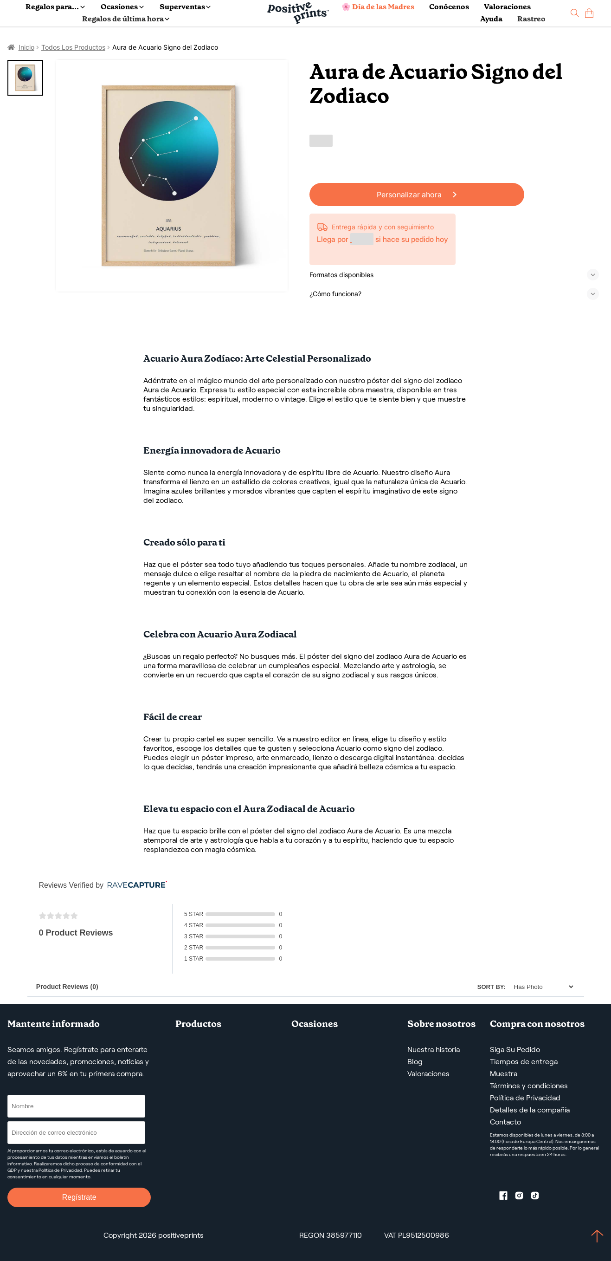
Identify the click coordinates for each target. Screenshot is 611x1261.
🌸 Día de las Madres (377, 7)
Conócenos (449, 7)
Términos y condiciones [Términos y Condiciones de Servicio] (529, 1086)
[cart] (589, 13)
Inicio (26, 47)
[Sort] (541, 987)
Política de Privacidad (525, 1098)
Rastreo (531, 19)
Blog (415, 1062)
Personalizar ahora (417, 194)
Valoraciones (507, 7)
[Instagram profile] (523, 1197)
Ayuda (491, 19)
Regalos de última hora (125, 19)
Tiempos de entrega (524, 1062)
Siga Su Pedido (515, 1049)
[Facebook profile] (507, 1197)
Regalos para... (55, 7)
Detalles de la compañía (530, 1110)
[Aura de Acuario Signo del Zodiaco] (172, 176)
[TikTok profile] (539, 1197)
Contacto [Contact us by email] (505, 1122)
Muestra (503, 1074)
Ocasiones (122, 7)
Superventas (185, 7)
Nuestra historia (433, 1049)
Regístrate (79, 1197)
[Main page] (298, 13)
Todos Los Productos (73, 47)
